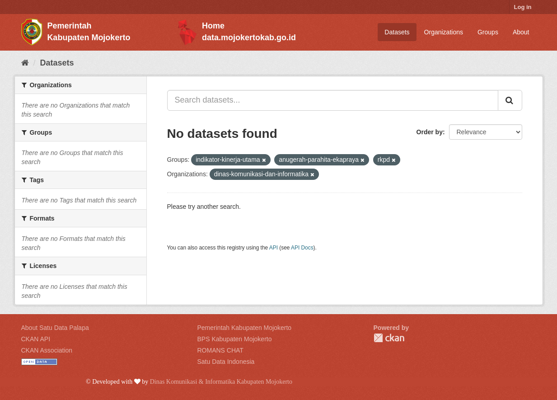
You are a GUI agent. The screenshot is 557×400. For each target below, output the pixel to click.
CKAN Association (47, 350)
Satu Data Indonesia (226, 361)
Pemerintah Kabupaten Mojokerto (244, 327)
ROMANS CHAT (220, 350)
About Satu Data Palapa (55, 327)
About (521, 32)
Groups (487, 32)
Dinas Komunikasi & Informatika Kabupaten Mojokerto (221, 381)
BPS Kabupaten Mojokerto (234, 339)
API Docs (302, 248)
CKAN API (36, 339)
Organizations (443, 32)
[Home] (25, 62)
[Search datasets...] (332, 100)
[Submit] (510, 100)
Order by (430, 132)
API (273, 248)
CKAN (389, 338)
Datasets (396, 32)
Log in (523, 7)
